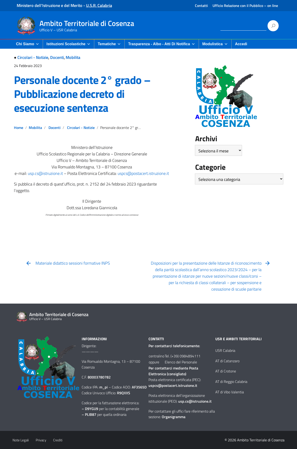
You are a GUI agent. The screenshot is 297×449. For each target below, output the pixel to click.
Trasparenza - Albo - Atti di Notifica (161, 44)
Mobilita (73, 57)
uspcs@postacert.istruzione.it (143, 173)
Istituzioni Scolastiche (68, 44)
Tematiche (109, 44)
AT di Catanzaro (227, 361)
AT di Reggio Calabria (231, 381)
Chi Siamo (27, 44)
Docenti (57, 57)
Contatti (201, 5)
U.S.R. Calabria (99, 5)
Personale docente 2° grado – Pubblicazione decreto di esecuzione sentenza (82, 93)
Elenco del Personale (181, 362)
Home (18, 127)
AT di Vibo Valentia (229, 392)
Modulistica (215, 44)
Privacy (41, 440)
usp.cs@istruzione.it (45, 173)
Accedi (241, 44)
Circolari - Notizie (32, 57)
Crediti (57, 440)
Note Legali (21, 440)
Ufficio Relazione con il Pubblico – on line (245, 5)
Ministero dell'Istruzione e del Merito (49, 5)
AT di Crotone (225, 371)
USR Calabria (225, 350)
